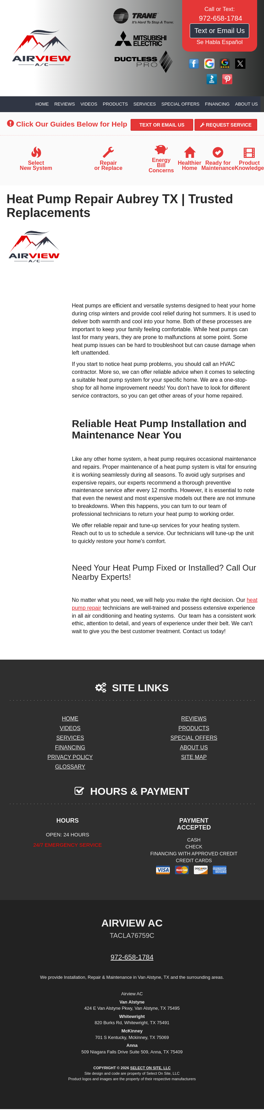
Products (115, 104)
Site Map (194, 757)
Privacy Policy (70, 757)
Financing (217, 104)
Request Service (226, 125)
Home (42, 104)
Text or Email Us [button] (219, 30)
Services (144, 104)
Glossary (70, 767)
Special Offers (181, 104)
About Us (246, 104)
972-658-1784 (132, 957)
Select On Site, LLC (150, 1068)
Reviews (64, 104)
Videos (88, 104)
